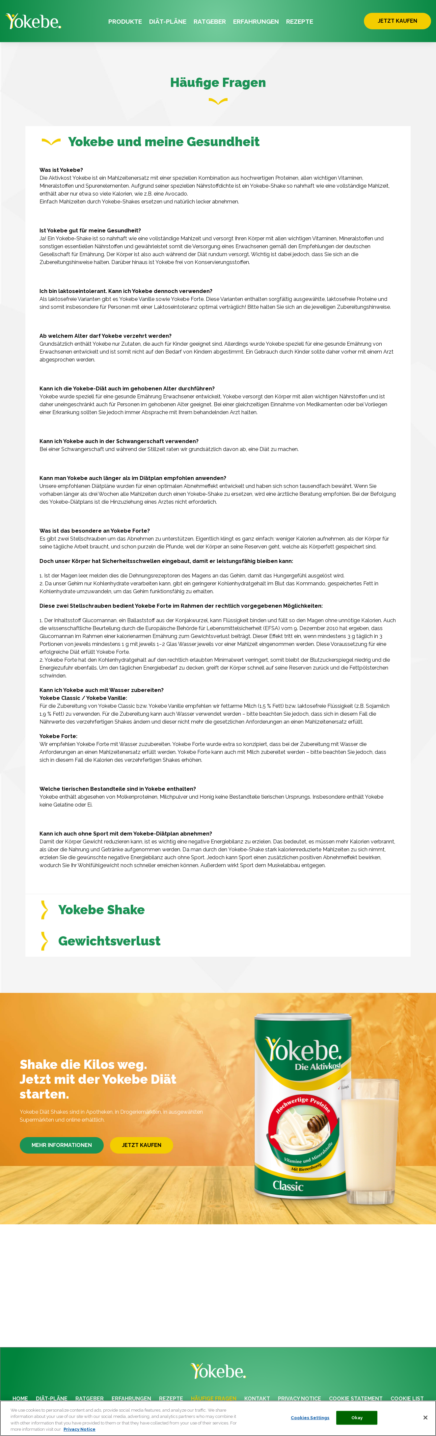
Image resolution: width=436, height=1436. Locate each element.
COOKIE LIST (407, 1399)
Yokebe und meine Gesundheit (151, 141)
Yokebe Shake (93, 920)
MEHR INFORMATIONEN (62, 1155)
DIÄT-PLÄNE (167, 21)
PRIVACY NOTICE (299, 1399)
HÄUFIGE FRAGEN (213, 1399)
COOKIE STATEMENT (356, 1399)
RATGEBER (210, 21)
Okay (357, 1418)
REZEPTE (299, 21)
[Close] (425, 1419)
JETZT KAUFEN (397, 21)
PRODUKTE (125, 21)
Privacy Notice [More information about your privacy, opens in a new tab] (79, 1430)
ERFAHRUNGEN (256, 21)
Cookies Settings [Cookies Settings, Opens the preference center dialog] (310, 1418)
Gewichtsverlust (101, 951)
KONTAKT (257, 1399)
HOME (20, 1399)
